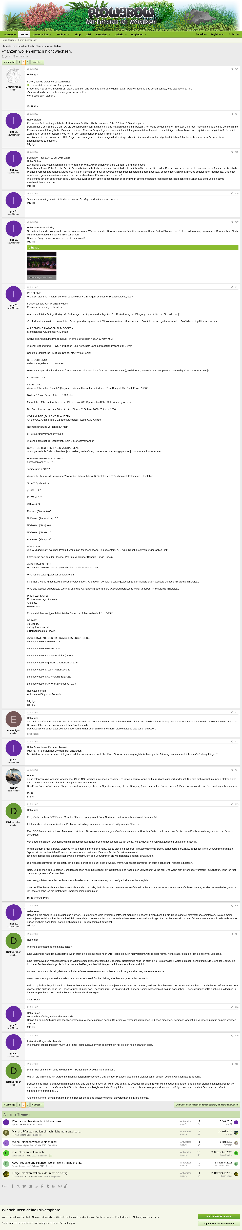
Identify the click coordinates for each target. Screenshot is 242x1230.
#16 (236, 69)
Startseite (10, 34)
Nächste (36, 62)
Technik (49, 1166)
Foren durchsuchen (27, 40)
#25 (236, 804)
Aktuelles (101, 34)
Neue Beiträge (9, 40)
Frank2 (229, 1134)
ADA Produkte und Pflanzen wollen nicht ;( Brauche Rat (47, 1162)
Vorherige (10, 62)
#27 (236, 934)
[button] (42, 34)
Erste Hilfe (37, 1124)
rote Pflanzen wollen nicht (28, 1152)
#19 (236, 193)
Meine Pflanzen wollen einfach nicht (34, 1142)
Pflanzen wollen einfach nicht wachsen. (37, 1121)
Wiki (88, 34)
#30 (236, 1064)
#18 (236, 152)
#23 (236, 741)
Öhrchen (228, 1145)
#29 (236, 1035)
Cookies (36, 1217)
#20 (236, 222)
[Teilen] (232, 69)
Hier (29, 85)
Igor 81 (8, 56)
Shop (77, 34)
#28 (236, 1007)
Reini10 (15, 1135)
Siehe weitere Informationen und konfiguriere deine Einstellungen (38, 1223)
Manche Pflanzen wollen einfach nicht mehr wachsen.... (47, 1131)
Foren (24, 34)
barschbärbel (18, 1156)
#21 (236, 287)
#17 (236, 114)
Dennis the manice (20, 1166)
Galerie (119, 34)
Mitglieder (137, 34)
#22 (236, 712)
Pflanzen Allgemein (52, 1176)
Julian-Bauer (17, 1176)
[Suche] (233, 34)
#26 (236, 906)
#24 (236, 770)
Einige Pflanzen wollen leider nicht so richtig (40, 1173)
